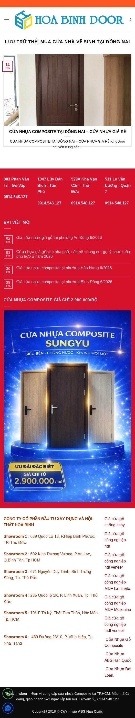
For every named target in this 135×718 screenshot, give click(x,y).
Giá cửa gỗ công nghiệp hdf (115, 540)
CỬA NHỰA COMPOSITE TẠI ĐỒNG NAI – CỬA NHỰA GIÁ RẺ (67, 131)
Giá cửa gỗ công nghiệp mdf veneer (115, 624)
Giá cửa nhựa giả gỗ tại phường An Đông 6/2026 (59, 238)
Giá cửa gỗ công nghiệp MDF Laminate (117, 582)
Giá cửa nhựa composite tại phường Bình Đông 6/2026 (64, 282)
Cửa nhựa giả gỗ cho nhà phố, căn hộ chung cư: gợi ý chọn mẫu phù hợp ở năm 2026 (73, 254)
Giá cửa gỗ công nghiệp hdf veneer (115, 561)
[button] (7, 19)
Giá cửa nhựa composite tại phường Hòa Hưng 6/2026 (64, 268)
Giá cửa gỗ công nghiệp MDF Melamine (117, 603)
